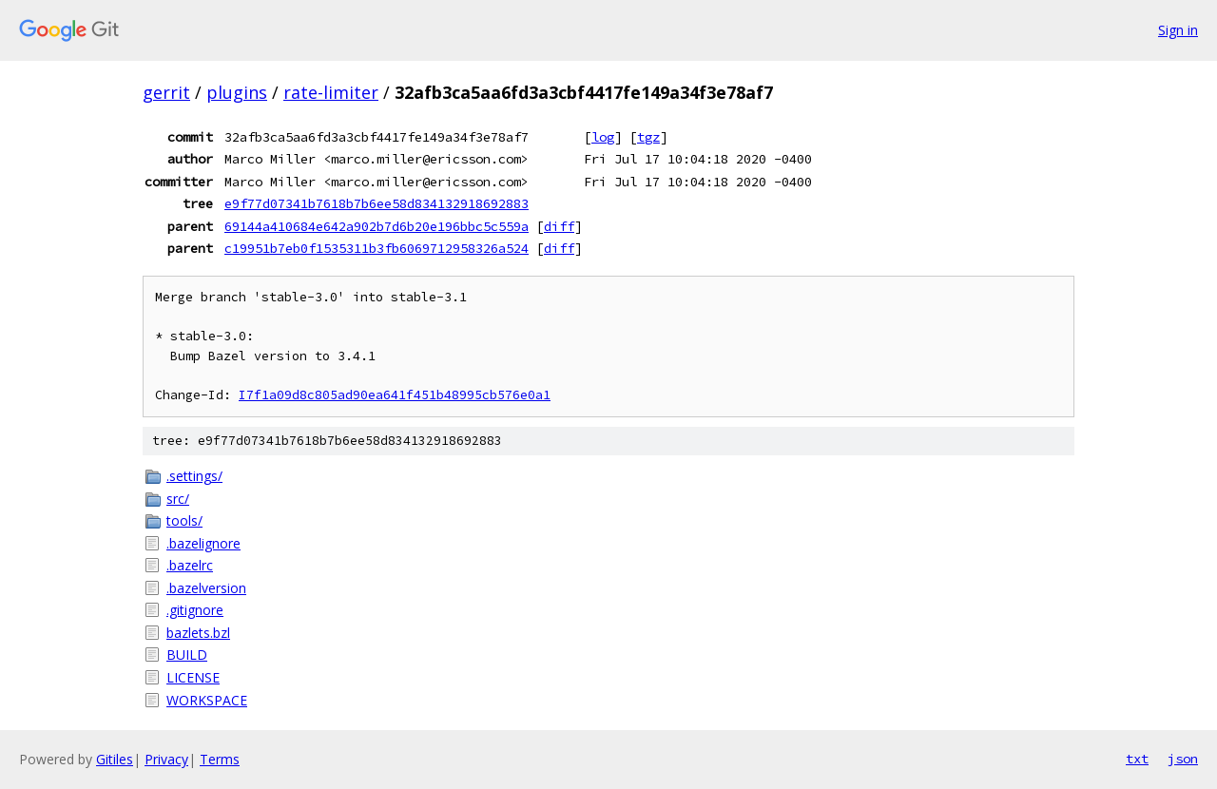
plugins (236, 92)
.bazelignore (203, 543)
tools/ (184, 520)
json (1183, 758)
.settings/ (194, 476)
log (602, 136)
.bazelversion (206, 588)
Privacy (166, 759)
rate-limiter (330, 92)
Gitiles (114, 759)
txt (1137, 758)
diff (559, 226)
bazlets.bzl (198, 633)
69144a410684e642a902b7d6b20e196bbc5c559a (376, 226)
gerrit (166, 92)
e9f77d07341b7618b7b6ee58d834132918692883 (376, 203)
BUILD (186, 654)
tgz (648, 136)
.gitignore (194, 610)
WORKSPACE (206, 700)
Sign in (1178, 30)
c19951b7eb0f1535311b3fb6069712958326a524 (376, 248)
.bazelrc (189, 565)
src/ (177, 499)
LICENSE (193, 677)
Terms (220, 759)
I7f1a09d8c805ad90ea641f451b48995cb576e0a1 (395, 395)
